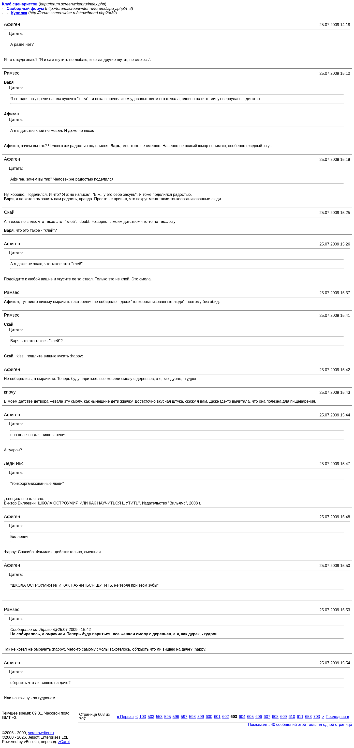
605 (250, 717)
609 (283, 717)
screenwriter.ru (41, 733)
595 (167, 717)
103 (142, 717)
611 (300, 717)
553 (159, 717)
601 (217, 717)
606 (258, 717)
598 (192, 717)
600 (209, 717)
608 (275, 717)
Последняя (337, 717)
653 (308, 717)
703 (316, 717)
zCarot (64, 742)
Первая (125, 717)
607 (267, 717)
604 (242, 717)
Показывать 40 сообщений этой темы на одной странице (300, 724)
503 (151, 717)
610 (292, 717)
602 (225, 717)
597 (184, 717)
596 (176, 717)
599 (200, 717)
